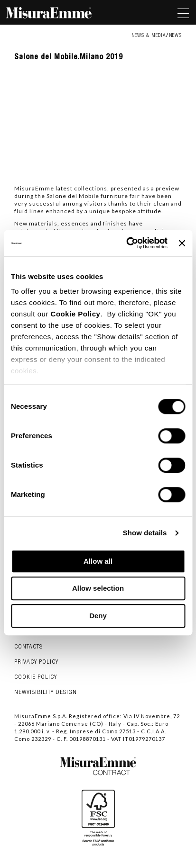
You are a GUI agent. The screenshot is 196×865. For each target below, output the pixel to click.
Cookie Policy (76, 314)
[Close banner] (181, 243)
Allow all (98, 561)
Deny (98, 616)
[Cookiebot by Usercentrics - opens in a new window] (127, 243)
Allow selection (98, 588)
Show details (145, 533)
